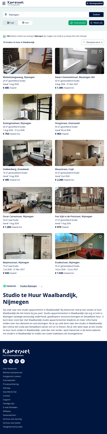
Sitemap (6, 388)
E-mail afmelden (10, 407)
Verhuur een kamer (12, 423)
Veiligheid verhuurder (13, 426)
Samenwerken (9, 415)
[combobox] (44, 15)
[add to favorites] (48, 51)
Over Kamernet (10, 368)
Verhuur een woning (12, 419)
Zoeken (96, 14)
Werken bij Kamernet (12, 372)
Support (6, 399)
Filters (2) (96, 22)
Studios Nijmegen (28, 286)
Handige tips (8, 403)
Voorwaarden (9, 380)
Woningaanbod (95, 3)
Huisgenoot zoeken (12, 376)
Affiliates (7, 411)
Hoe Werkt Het (9, 392)
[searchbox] (48, 14)
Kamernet (9, 286)
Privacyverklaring (11, 384)
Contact (6, 395)
